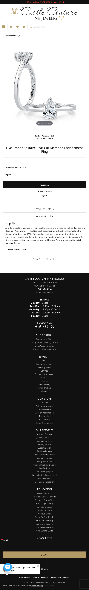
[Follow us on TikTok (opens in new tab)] (40, 326)
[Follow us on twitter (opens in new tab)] (52, 326)
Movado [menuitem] (44, 391)
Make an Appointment (44, 412)
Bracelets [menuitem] (44, 377)
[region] (44, 86)
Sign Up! (44, 554)
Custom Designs (44, 434)
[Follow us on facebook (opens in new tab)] (36, 326)
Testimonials (44, 416)
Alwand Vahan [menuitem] (44, 388)
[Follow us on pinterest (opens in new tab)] (48, 326)
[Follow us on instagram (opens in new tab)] (44, 326)
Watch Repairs (44, 478)
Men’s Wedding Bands (44, 346)
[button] (10, 26)
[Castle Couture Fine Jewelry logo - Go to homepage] (44, 13)
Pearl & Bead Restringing (44, 465)
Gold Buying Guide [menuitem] (44, 530)
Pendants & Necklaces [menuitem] (44, 374)
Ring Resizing (44, 468)
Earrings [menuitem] (44, 371)
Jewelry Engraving (44, 441)
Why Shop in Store (44, 406)
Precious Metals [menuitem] (45, 513)
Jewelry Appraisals (44, 437)
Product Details (44, 209)
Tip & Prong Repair (44, 471)
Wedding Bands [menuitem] (45, 367)
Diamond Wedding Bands (44, 349)
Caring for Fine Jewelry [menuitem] (44, 517)
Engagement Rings (12, 35)
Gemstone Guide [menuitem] (44, 510)
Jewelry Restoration (44, 461)
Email (5, 540)
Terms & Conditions (44, 423)
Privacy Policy (44, 419)
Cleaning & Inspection (44, 482)
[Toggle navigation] (3, 26)
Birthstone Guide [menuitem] (44, 507)
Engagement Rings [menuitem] (44, 364)
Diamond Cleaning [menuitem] (44, 520)
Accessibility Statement (60, 577)
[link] (44, 2)
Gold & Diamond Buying (44, 454)
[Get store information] (44, 292)
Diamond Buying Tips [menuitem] (44, 500)
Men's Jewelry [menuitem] (44, 384)
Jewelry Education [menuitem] (44, 493)
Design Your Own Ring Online (44, 342)
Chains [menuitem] (44, 381)
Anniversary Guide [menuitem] (44, 527)
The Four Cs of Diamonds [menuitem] (44, 496)
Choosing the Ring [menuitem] (44, 503)
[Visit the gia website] (44, 569)
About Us (44, 402)
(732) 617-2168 (44, 138)
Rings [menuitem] (44, 360)
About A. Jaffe (44, 216)
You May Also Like (44, 259)
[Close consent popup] (53, 585)
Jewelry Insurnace (44, 458)
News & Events (44, 409)
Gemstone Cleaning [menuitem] (44, 524)
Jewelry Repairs (44, 444)
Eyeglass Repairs (44, 451)
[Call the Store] (44, 288)
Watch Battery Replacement (44, 475)
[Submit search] (29, 26)
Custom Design (44, 448)
